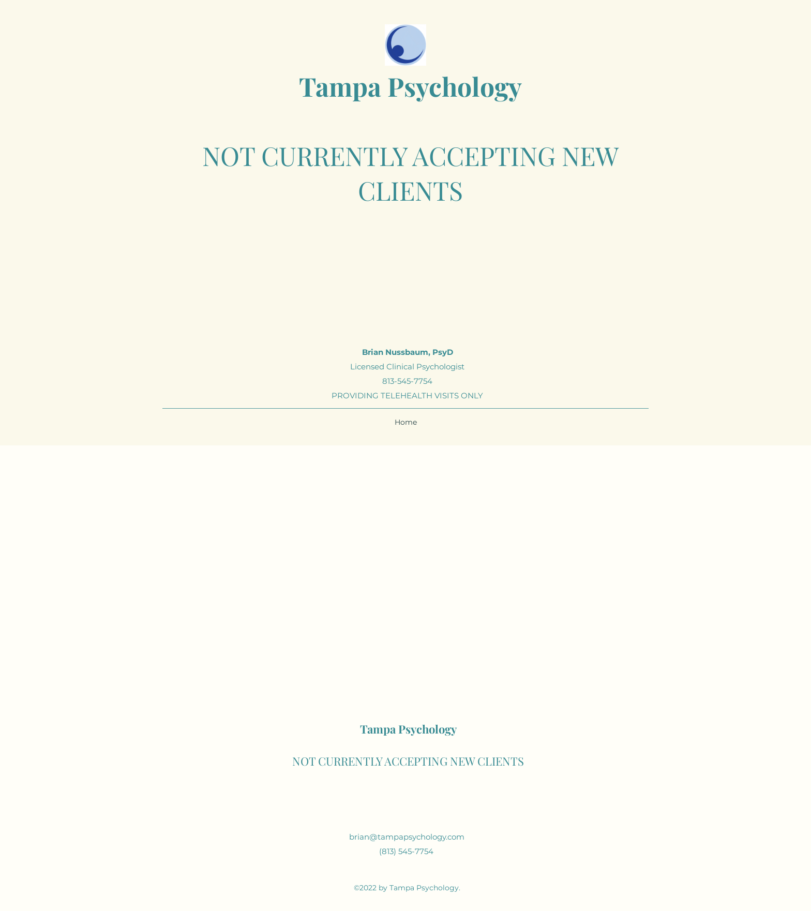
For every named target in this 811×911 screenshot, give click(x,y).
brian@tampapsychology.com (406, 837)
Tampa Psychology (410, 86)
